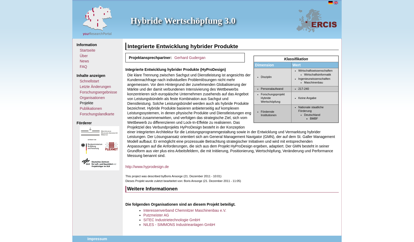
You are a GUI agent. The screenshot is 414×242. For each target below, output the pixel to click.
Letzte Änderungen (95, 87)
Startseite (87, 50)
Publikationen (91, 108)
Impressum (97, 239)
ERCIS (316, 20)
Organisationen (92, 98)
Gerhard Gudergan (190, 58)
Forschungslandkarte (97, 114)
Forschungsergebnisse (98, 92)
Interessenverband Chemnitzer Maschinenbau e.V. (184, 210)
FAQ (83, 67)
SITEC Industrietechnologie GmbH (171, 220)
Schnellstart (89, 81)
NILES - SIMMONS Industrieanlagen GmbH (179, 225)
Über (84, 56)
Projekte (86, 103)
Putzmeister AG (156, 215)
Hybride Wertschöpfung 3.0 (183, 21)
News (84, 61)
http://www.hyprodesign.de (147, 167)
